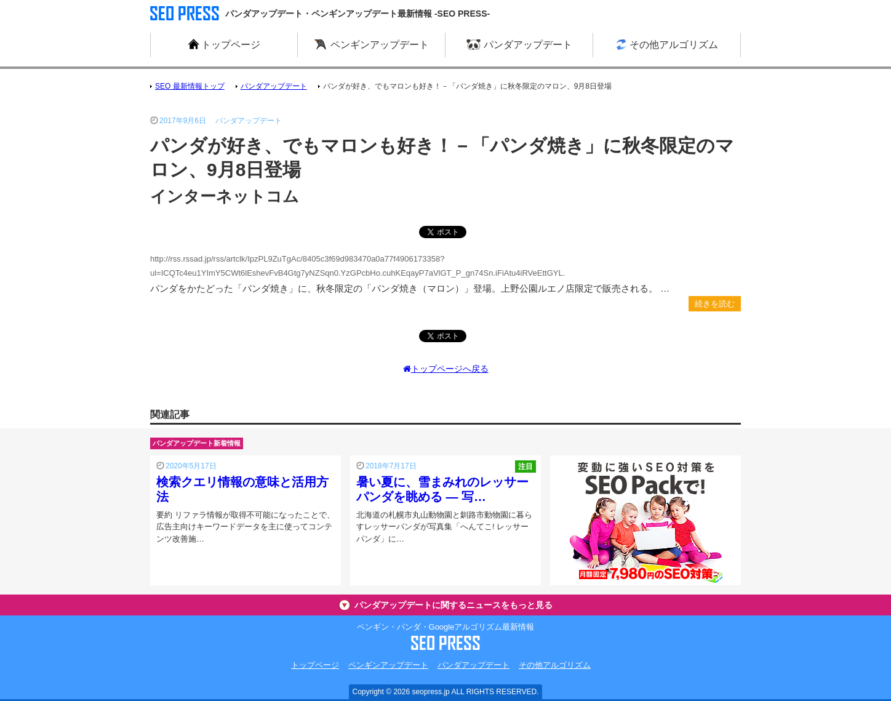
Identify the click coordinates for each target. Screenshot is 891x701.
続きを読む (715, 303)
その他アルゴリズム (555, 665)
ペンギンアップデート (388, 665)
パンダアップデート (473, 665)
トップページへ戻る (446, 369)
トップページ (315, 665)
